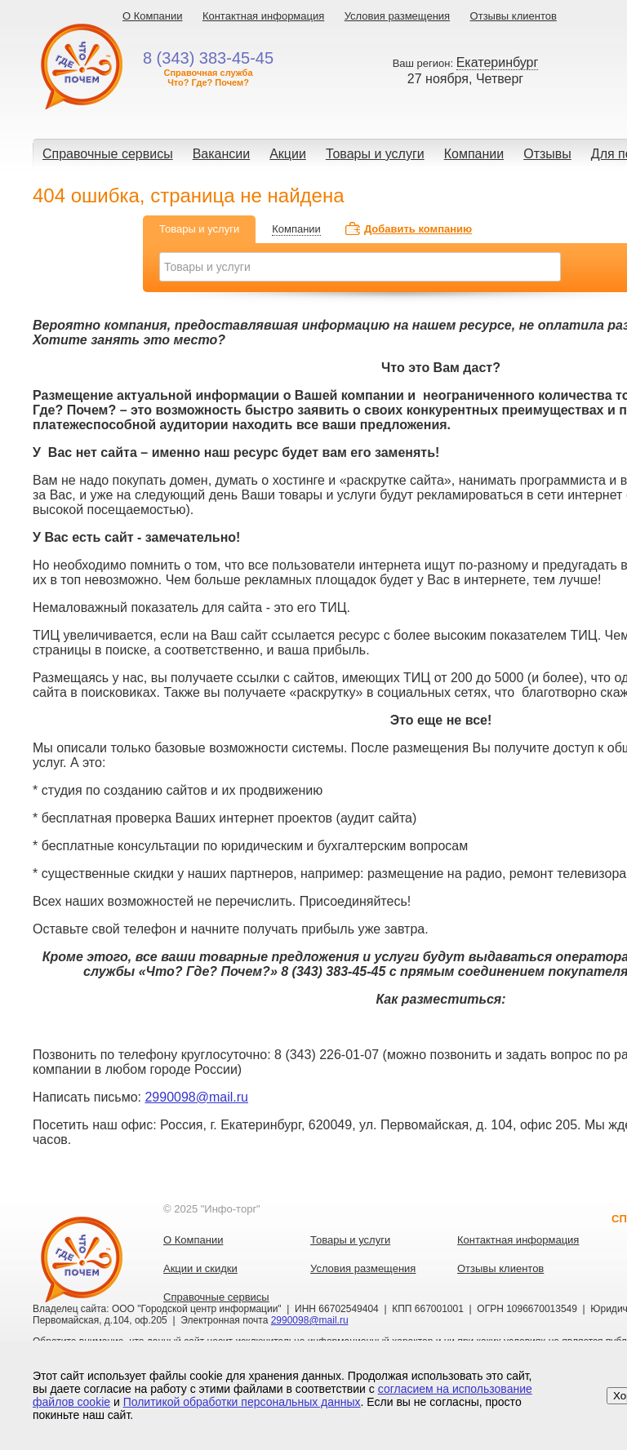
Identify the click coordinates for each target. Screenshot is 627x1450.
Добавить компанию (418, 229)
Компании (474, 154)
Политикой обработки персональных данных (242, 1401)
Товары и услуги (375, 154)
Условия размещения (397, 16)
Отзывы (547, 154)
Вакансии (222, 154)
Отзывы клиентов (513, 16)
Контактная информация (263, 16)
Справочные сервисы (107, 154)
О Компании (152, 16)
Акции (287, 154)
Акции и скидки (200, 1268)
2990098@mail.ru (196, 1097)
